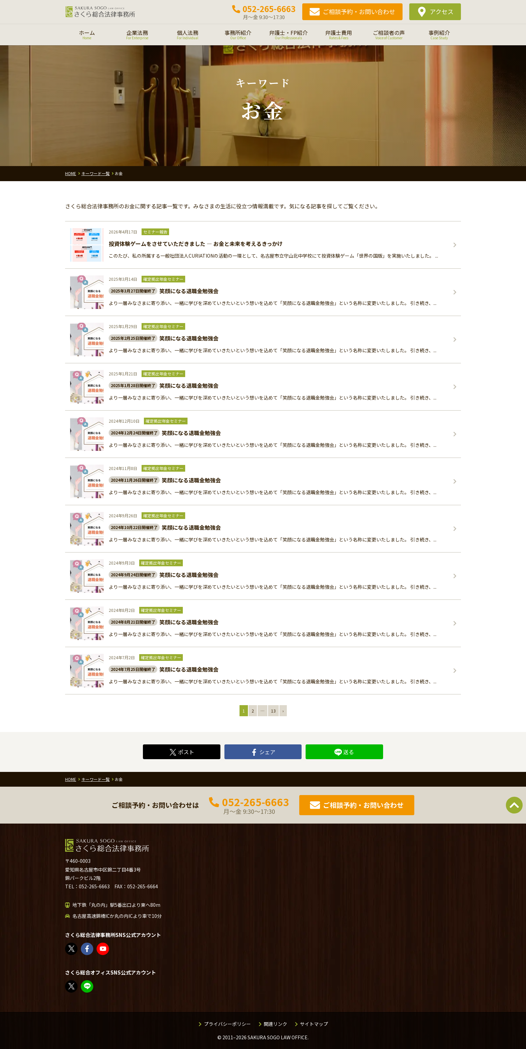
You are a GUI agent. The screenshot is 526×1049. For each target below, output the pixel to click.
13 (273, 711)
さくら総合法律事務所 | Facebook (87, 948)
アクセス (442, 11)
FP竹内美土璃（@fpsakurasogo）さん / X (71, 986)
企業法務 (137, 35)
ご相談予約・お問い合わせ (359, 11)
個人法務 (187, 35)
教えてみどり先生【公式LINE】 (87, 986)
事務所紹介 (238, 35)
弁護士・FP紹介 (288, 35)
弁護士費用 (338, 35)
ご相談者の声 (389, 35)
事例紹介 (439, 35)
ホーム (87, 35)
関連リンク (275, 1023)
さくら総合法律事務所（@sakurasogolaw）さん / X (71, 948)
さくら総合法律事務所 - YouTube (103, 948)
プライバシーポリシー (227, 1023)
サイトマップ (314, 1023)
